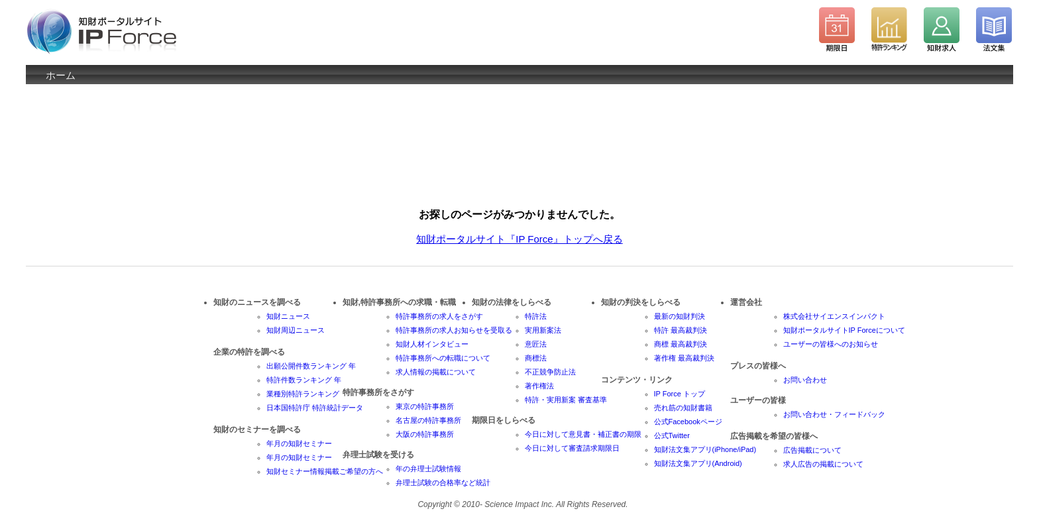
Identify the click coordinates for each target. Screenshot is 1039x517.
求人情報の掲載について (436, 372)
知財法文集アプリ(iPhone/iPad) (705, 449)
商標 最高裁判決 (680, 344)
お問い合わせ (805, 380)
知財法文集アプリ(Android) (698, 463)
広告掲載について (812, 450)
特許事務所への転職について (443, 358)
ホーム (61, 75)
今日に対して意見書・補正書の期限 (583, 434)
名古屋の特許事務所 (428, 420)
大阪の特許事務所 (425, 434)
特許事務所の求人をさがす (439, 316)
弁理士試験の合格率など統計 (443, 483)
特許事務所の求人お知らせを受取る (454, 330)
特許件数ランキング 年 (303, 380)
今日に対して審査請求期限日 (572, 448)
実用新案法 (543, 330)
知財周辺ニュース (295, 330)
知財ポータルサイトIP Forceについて (844, 330)
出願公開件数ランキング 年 (311, 366)
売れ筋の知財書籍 (683, 408)
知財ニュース (288, 316)
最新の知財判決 (679, 316)
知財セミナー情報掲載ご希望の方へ (324, 471)
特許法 (536, 316)
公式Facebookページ (688, 422)
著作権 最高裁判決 (684, 358)
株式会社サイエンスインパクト (834, 316)
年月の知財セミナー (299, 443)
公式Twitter (672, 435)
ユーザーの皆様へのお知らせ (830, 344)
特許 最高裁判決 (680, 330)
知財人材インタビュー (432, 344)
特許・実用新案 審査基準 (566, 400)
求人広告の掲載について (823, 464)
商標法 (536, 358)
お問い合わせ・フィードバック (834, 414)
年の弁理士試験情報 (428, 469)
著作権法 (539, 386)
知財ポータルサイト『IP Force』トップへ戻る (519, 239)
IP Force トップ (679, 394)
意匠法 (536, 344)
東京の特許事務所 (425, 406)
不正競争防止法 (550, 372)
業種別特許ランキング (302, 394)
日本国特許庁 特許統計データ (314, 408)
